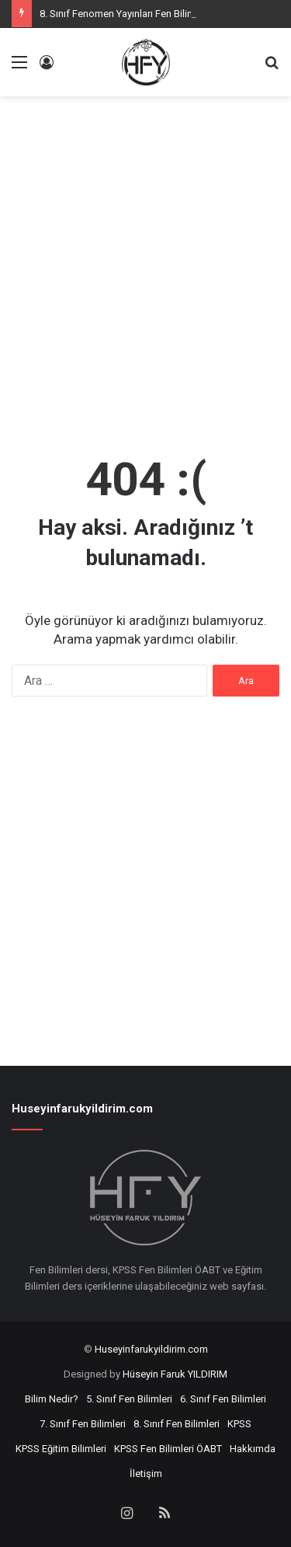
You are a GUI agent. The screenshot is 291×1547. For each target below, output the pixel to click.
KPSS (239, 1424)
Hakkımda (252, 1448)
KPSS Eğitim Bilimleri (61, 1448)
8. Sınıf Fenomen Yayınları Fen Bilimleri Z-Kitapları (148, 13)
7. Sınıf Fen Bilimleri (83, 1424)
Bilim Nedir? (51, 1399)
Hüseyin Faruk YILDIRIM (175, 1374)
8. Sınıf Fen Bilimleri (176, 1424)
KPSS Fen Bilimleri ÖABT (168, 1448)
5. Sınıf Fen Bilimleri (129, 1399)
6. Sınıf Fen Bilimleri (223, 1399)
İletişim (146, 1473)
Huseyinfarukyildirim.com (151, 1349)
